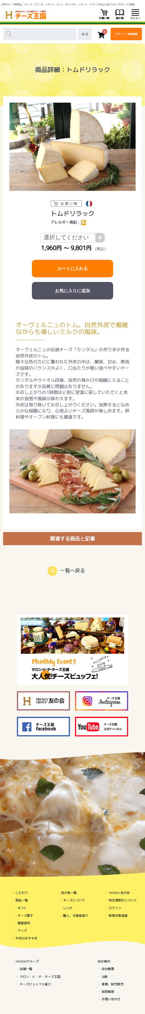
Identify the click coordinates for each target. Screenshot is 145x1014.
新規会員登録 (118, 915)
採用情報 (108, 991)
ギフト (22, 908)
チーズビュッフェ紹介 (35, 984)
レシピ (67, 908)
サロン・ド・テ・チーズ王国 (40, 976)
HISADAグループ (27, 961)
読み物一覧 (69, 892)
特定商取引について (123, 900)
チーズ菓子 (25, 915)
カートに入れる (72, 268)
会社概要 (108, 969)
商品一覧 (21, 900)
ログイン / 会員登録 (126, 34)
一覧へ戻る (72, 570)
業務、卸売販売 (112, 984)
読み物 (119, 14)
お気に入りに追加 (72, 290)
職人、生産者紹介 (75, 915)
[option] (72, 147)
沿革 (105, 976)
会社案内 (104, 961)
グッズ (22, 930)
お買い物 (104, 14)
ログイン (115, 908)
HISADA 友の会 (119, 892)
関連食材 (24, 923)
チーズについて (74, 900)
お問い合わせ (111, 999)
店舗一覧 (26, 969)
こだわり (21, 892)
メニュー (135, 14)
